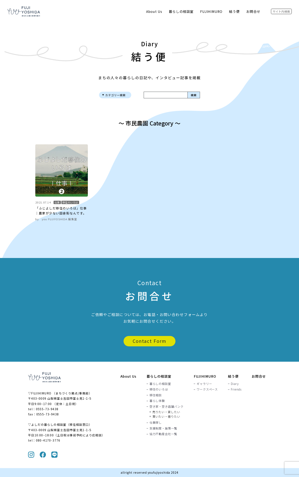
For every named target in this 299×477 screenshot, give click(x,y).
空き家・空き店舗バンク (167, 406)
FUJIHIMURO (211, 11)
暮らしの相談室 (181, 11)
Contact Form (149, 341)
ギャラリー (204, 384)
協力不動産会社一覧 (163, 434)
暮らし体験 (157, 401)
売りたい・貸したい (166, 412)
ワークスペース (207, 389)
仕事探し (156, 423)
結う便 (234, 11)
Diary (235, 384)
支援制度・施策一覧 (163, 428)
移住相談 (156, 395)
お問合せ (253, 11)
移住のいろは (159, 389)
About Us (154, 11)
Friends (236, 389)
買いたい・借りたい (166, 416)
